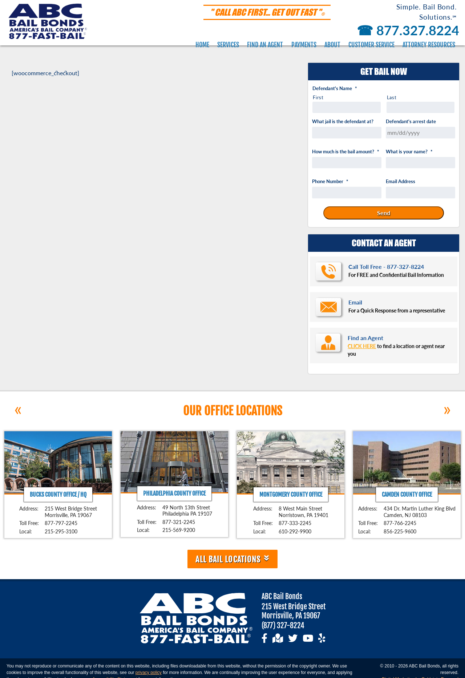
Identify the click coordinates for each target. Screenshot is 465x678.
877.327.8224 (407, 30)
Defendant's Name (334, 88)
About (332, 45)
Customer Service (371, 45)
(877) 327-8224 (283, 625)
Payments (303, 45)
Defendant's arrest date (411, 121)
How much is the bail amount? (345, 151)
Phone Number (330, 181)
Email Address (400, 181)
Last (392, 97)
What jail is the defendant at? (342, 121)
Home (202, 45)
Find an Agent (265, 45)
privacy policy (149, 672)
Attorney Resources (429, 45)
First (318, 97)
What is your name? (409, 151)
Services (228, 45)
